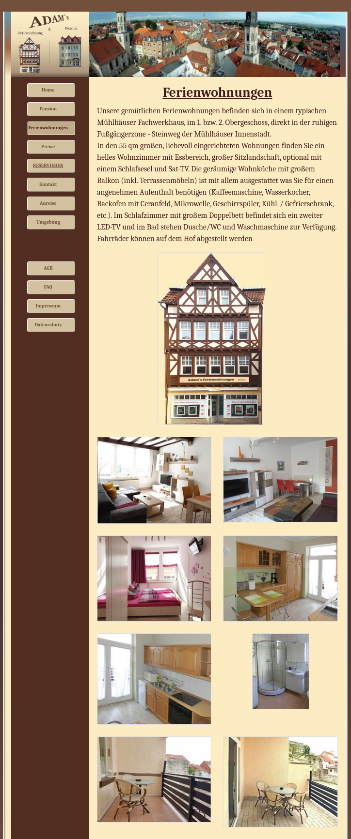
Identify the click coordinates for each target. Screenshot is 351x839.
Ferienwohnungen (48, 128)
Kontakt (48, 184)
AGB (48, 268)
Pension (48, 109)
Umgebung (48, 222)
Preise (48, 147)
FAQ (48, 287)
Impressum (48, 306)
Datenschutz (48, 325)
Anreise (48, 203)
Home (48, 90)
